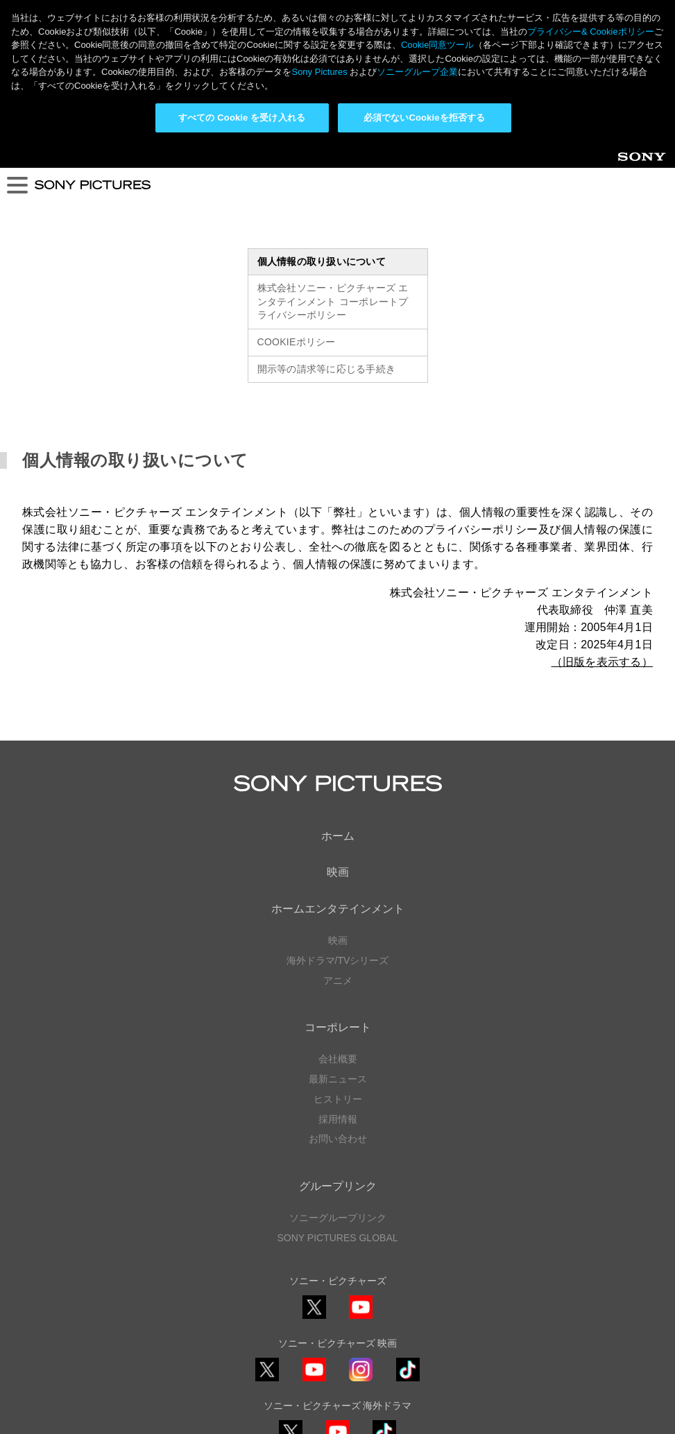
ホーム (337, 692)
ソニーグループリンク (337, 1074)
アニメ (337, 837)
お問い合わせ (338, 995)
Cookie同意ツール (337, 1391)
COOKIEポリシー (296, 198)
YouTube (314, 1237)
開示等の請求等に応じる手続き (326, 225)
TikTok (408, 1237)
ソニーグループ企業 (417, 72)
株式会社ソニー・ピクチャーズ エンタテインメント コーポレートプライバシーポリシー (333, 158)
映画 (338, 729)
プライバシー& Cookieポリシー (590, 31)
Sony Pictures (319, 72)
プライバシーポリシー (337, 1364)
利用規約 (337, 1377)
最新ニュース (338, 935)
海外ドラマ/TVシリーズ (338, 816)
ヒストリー (338, 955)
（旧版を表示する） (602, 519)
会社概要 (337, 915)
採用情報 (337, 975)
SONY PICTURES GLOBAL (337, 1094)
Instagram (361, 1237)
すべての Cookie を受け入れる (241, 117)
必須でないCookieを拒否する (424, 117)
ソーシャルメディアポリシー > (337, 1324)
